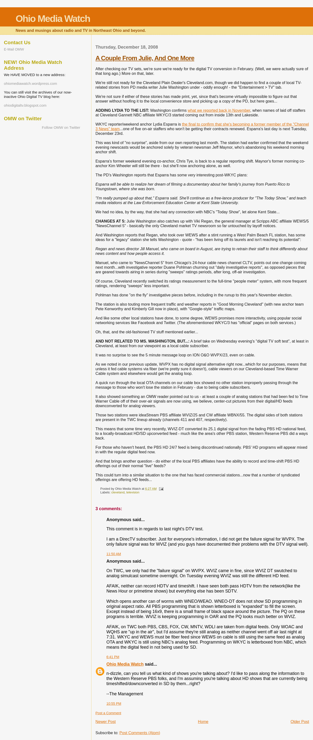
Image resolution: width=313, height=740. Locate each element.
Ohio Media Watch (53, 18)
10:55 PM (114, 704)
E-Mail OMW (14, 49)
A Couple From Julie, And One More (145, 58)
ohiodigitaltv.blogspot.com (25, 105)
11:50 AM (114, 554)
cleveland (118, 492)
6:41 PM (113, 657)
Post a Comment (108, 713)
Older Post (300, 721)
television (132, 492)
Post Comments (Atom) (139, 733)
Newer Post (106, 721)
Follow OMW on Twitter (61, 127)
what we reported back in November (219, 110)
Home (203, 721)
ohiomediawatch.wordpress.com (30, 83)
